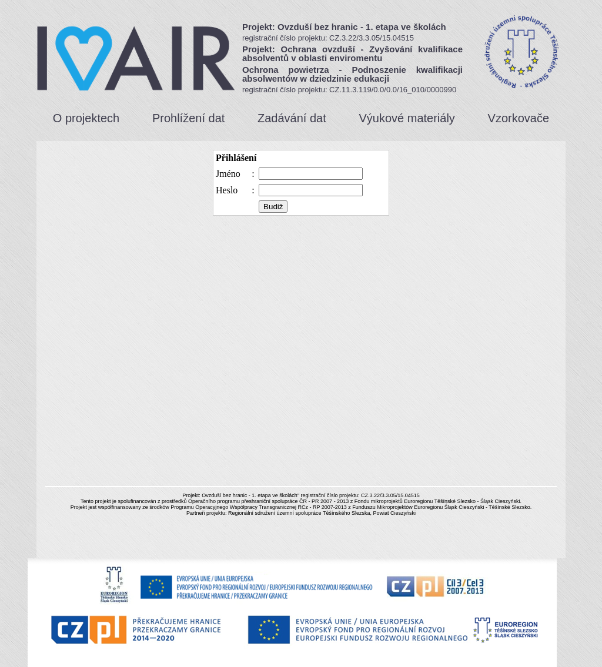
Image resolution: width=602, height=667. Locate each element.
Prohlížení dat (188, 118)
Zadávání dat (291, 118)
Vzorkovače (519, 118)
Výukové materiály (406, 118)
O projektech (86, 118)
